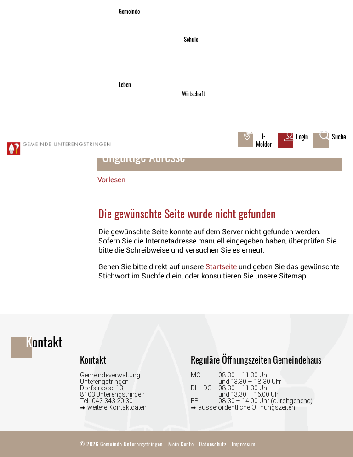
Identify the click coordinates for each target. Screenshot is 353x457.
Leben (125, 84)
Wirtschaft (193, 93)
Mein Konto (181, 444)
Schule (191, 39)
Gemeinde (129, 11)
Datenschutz (212, 444)
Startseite (221, 266)
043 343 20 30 (112, 401)
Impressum (244, 444)
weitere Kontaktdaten (117, 407)
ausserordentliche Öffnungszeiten (246, 407)
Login (302, 137)
